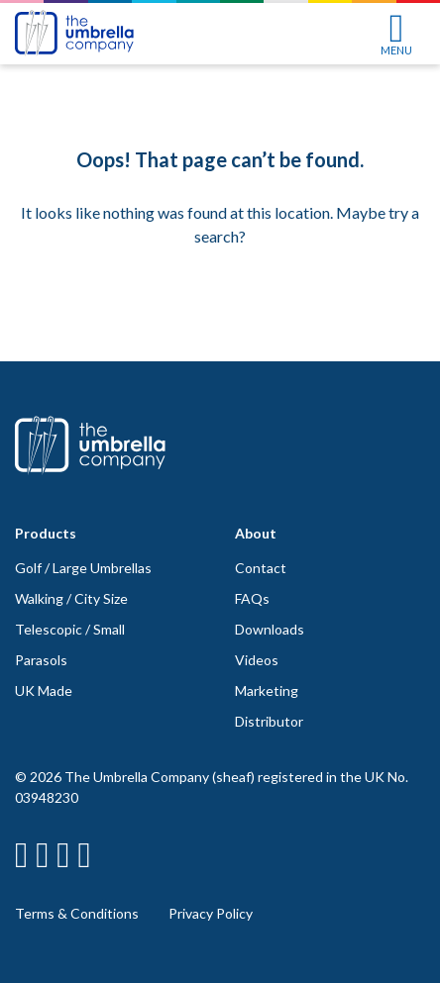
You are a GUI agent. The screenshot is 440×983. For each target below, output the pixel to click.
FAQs (252, 598)
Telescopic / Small (70, 629)
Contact (260, 567)
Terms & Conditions (77, 913)
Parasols (41, 659)
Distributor (269, 721)
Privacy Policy (210, 913)
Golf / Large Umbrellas (83, 567)
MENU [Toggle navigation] (396, 34)
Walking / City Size (71, 598)
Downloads (269, 629)
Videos (256, 659)
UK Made (43, 690)
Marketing (266, 690)
